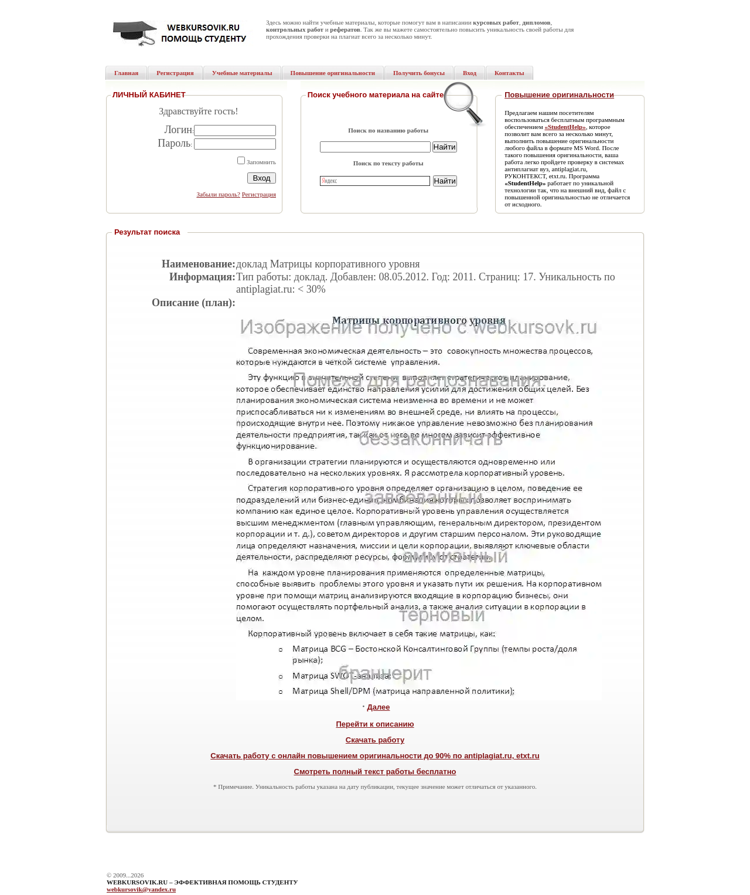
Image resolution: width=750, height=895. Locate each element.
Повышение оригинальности (559, 94)
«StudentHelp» (564, 126)
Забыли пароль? (218, 194)
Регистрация (259, 194)
